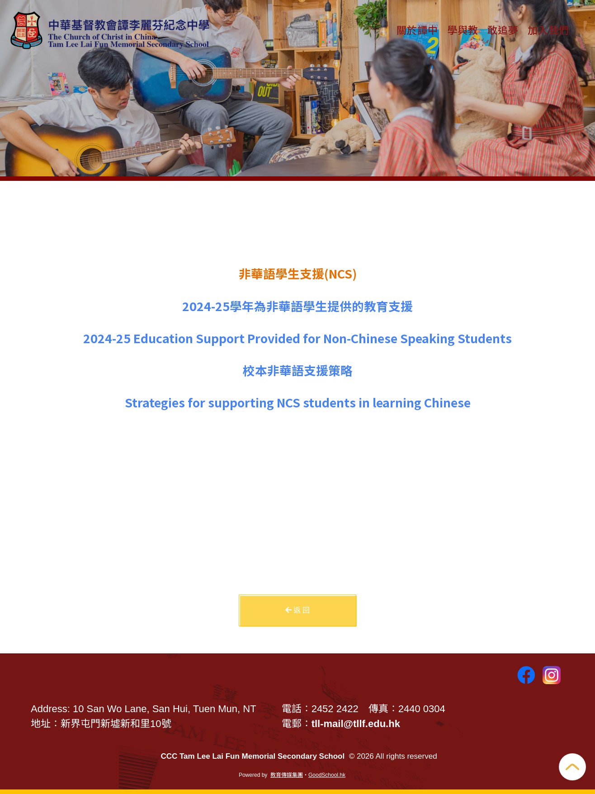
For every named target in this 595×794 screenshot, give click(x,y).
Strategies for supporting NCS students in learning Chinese (298, 402)
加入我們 (548, 29)
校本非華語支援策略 (298, 370)
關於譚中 (417, 29)
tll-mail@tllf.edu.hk (356, 723)
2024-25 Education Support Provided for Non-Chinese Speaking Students (297, 338)
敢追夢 (503, 29)
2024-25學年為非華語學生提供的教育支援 (297, 306)
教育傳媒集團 (286, 775)
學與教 (462, 29)
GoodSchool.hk (326, 775)
